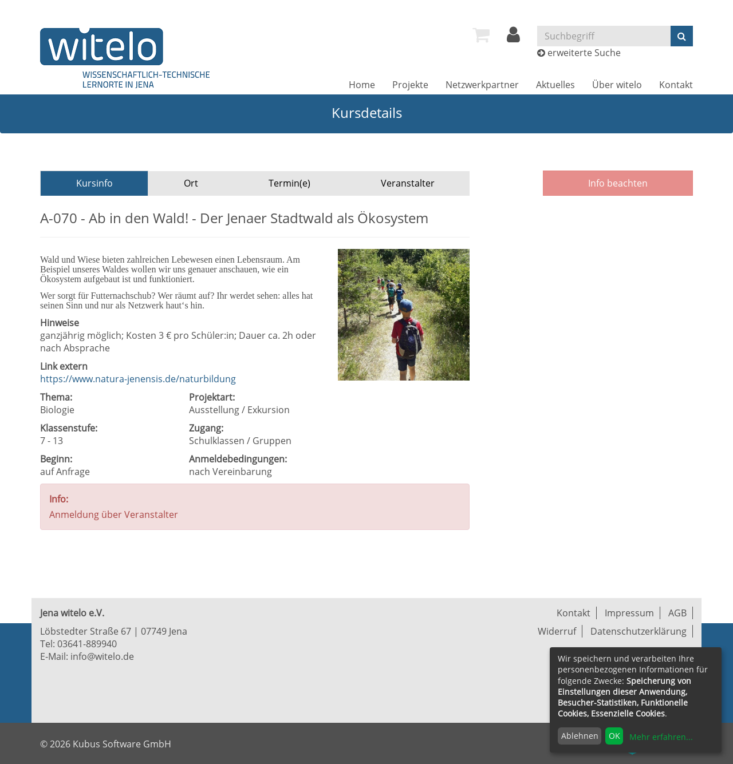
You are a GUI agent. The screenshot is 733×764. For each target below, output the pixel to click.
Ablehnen (579, 735)
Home (362, 84)
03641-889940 (87, 644)
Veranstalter (408, 183)
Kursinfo (94, 183)
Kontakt (676, 84)
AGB (677, 613)
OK (614, 735)
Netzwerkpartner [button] (482, 84)
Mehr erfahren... (661, 736)
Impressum (629, 613)
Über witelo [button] (617, 84)
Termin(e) (289, 183)
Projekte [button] (410, 84)
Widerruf (557, 631)
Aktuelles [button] (555, 84)
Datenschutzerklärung (638, 631)
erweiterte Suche (584, 52)
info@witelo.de (102, 656)
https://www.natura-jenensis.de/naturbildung (138, 379)
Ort (191, 183)
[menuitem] (481, 35)
